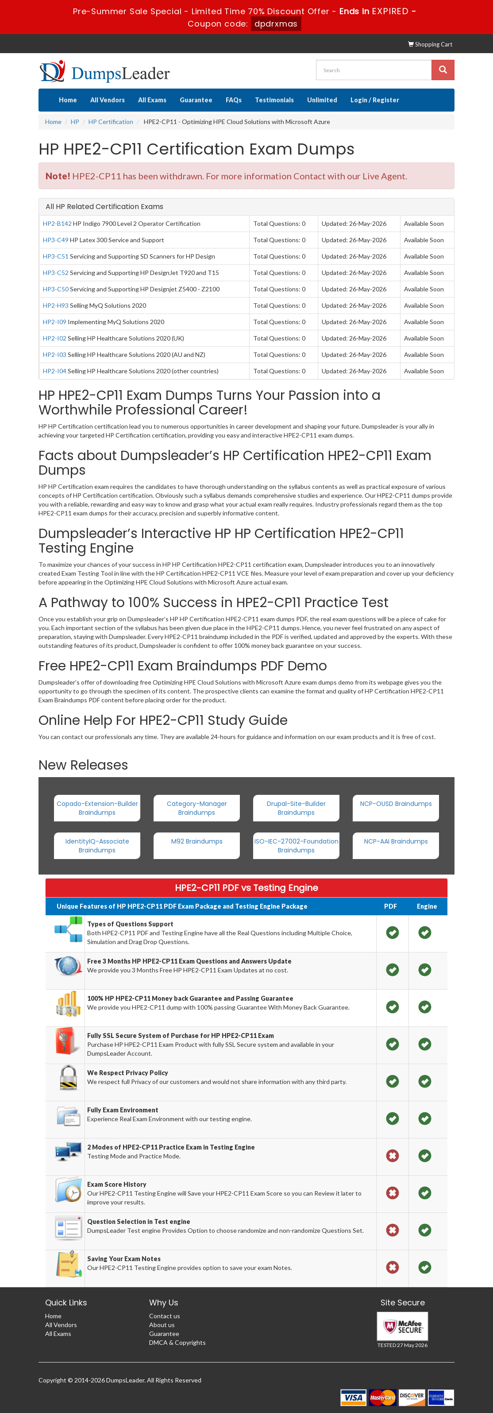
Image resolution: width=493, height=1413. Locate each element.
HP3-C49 (56, 240)
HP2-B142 (57, 223)
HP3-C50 (56, 289)
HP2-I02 (54, 338)
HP (75, 121)
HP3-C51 (56, 256)
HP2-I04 (54, 371)
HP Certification (111, 121)
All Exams (152, 100)
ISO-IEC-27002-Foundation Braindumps (296, 846)
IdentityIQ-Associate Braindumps (97, 846)
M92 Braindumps (197, 841)
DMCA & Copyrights (177, 1342)
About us (162, 1324)
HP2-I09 (54, 321)
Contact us (164, 1316)
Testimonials (274, 100)
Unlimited (322, 100)
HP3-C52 (56, 272)
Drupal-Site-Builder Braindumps (296, 808)
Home (68, 100)
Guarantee (196, 100)
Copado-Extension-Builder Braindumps (97, 808)
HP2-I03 (54, 354)
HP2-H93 (56, 305)
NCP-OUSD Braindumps (396, 803)
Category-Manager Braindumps (197, 808)
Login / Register (374, 100)
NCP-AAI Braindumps (396, 841)
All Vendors (107, 100)
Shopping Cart (430, 44)
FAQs (234, 100)
